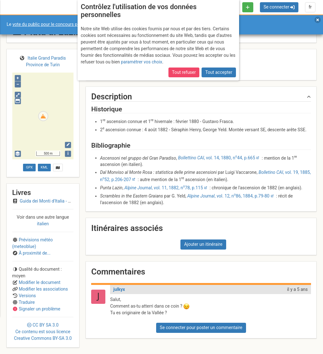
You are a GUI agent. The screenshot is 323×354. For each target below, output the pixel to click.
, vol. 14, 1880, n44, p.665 (216, 157)
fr (310, 6)
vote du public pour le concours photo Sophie (56, 24)
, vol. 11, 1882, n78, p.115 (164, 187)
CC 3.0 (43, 331)
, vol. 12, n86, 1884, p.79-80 (228, 195)
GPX (29, 167)
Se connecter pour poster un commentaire (201, 327)
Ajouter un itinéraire (203, 244)
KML (44, 167)
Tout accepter (218, 72)
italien (43, 223)
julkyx (119, 289)
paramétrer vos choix (141, 61)
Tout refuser (184, 72)
